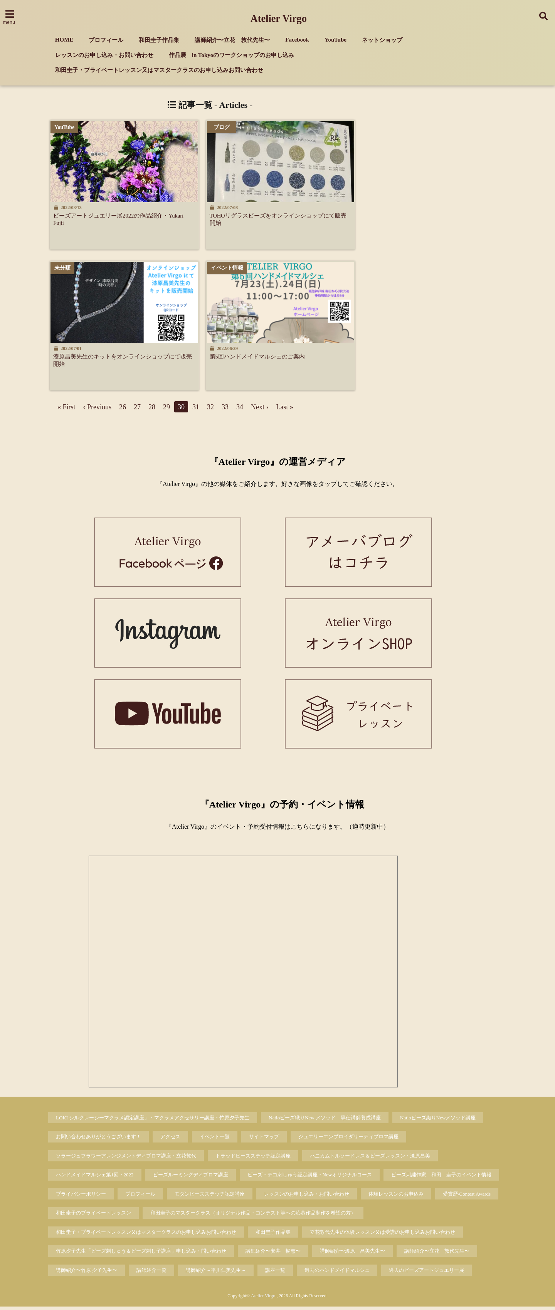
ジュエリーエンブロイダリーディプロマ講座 (348, 1140)
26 (122, 410)
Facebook (297, 40)
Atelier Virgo (278, 18)
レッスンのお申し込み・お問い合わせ (104, 55)
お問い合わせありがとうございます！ (98, 1140)
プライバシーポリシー (81, 1197)
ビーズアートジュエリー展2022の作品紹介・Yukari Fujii (118, 219)
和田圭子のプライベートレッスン (93, 1216)
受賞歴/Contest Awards (467, 1197)
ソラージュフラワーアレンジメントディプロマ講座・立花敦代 (126, 1159)
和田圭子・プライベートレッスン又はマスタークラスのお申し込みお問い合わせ (159, 70)
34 (239, 410)
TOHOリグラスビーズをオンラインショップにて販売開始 (284, 219)
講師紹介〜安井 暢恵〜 (273, 1254)
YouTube (335, 40)
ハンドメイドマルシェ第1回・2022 (95, 1178)
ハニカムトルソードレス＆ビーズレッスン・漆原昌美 (370, 1159)
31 (195, 410)
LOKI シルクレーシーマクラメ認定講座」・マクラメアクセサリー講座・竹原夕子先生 (152, 1121)
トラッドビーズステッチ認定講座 (253, 1159)
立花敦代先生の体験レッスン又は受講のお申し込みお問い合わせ (382, 1235)
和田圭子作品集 (159, 40)
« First (66, 410)
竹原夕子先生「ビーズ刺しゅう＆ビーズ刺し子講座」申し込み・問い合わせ (141, 1254)
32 (210, 410)
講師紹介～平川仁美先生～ (216, 1273)
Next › (259, 410)
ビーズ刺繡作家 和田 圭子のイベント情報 (441, 1178)
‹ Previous (97, 410)
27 (137, 410)
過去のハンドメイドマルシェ (337, 1273)
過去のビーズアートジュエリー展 (426, 1273)
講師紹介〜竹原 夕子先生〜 (86, 1273)
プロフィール (106, 40)
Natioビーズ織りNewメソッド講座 (438, 1121)
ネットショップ (382, 40)
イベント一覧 (215, 1140)
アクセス (170, 1140)
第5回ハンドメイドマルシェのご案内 (268, 358)
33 (225, 410)
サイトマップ (264, 1140)
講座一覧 (275, 1273)
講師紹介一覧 (151, 1273)
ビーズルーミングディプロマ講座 (190, 1178)
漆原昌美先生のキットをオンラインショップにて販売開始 (124, 362)
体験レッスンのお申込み (396, 1197)
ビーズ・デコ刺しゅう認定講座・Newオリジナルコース (309, 1178)
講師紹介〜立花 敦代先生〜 (232, 40)
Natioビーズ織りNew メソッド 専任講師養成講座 (325, 1121)
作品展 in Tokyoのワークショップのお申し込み (231, 55)
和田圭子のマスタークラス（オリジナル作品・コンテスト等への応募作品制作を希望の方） (253, 1216)
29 (166, 410)
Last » (285, 410)
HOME (64, 40)
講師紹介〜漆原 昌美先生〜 (352, 1254)
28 (151, 410)
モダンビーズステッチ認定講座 (210, 1197)
